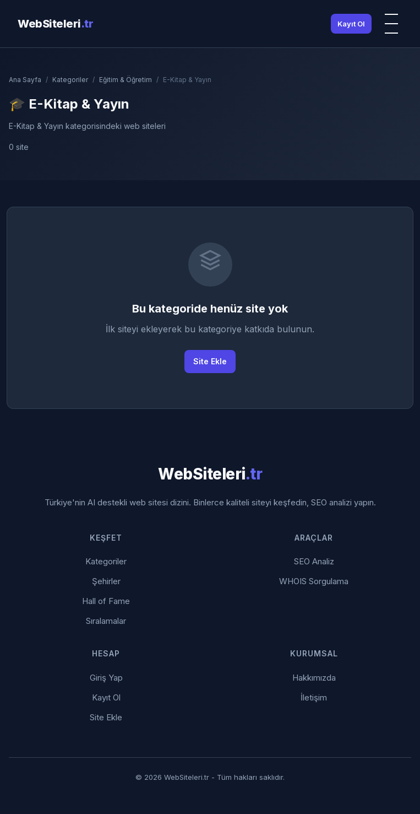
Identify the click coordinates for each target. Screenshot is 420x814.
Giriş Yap (106, 677)
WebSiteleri (55, 23)
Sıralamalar (106, 621)
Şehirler (106, 581)
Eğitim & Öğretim (125, 80)
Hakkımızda (314, 677)
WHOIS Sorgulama (313, 581)
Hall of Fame (106, 601)
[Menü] (391, 24)
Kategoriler (70, 80)
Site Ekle (210, 361)
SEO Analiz (314, 561)
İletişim (314, 697)
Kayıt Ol (351, 23)
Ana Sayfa (25, 80)
